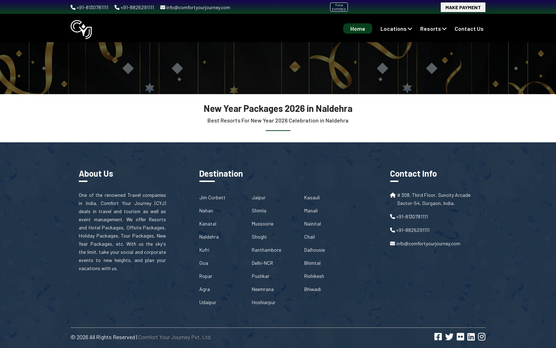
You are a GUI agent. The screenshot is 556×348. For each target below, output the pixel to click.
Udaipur (207, 302)
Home (357, 28)
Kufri (204, 250)
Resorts (433, 28)
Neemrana (263, 289)
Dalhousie (314, 250)
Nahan (206, 210)
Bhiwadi (312, 289)
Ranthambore (266, 250)
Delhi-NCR (262, 263)
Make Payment (463, 7)
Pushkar (260, 276)
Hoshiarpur (264, 302)
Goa (203, 263)
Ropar (205, 276)
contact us (469, 28)
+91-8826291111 (135, 7)
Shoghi (259, 237)
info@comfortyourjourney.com (195, 7)
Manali (311, 210)
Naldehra (209, 237)
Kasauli (312, 197)
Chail (309, 237)
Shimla (259, 210)
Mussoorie (262, 224)
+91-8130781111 (90, 7)
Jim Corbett (212, 197)
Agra (204, 289)
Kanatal (207, 224)
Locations (396, 28)
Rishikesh (314, 276)
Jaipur (259, 197)
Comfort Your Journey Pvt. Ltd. (175, 336)
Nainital (312, 224)
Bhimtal (312, 263)
